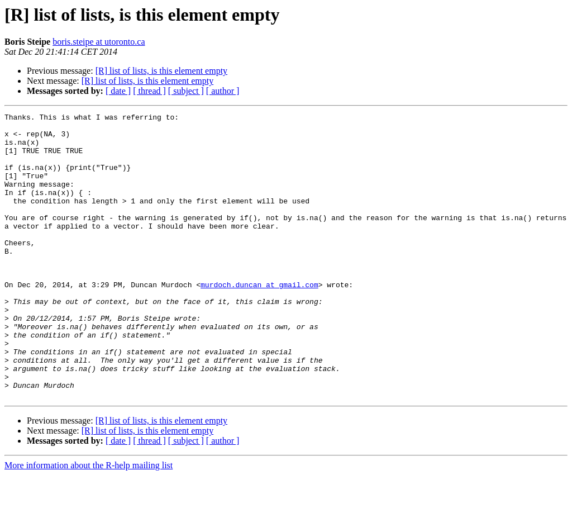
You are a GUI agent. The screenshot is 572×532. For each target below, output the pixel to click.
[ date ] (118, 91)
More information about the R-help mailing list (88, 522)
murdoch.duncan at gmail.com (259, 320)
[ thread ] (149, 91)
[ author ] (223, 91)
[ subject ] (186, 91)
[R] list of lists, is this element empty (161, 70)
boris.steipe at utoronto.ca (99, 41)
